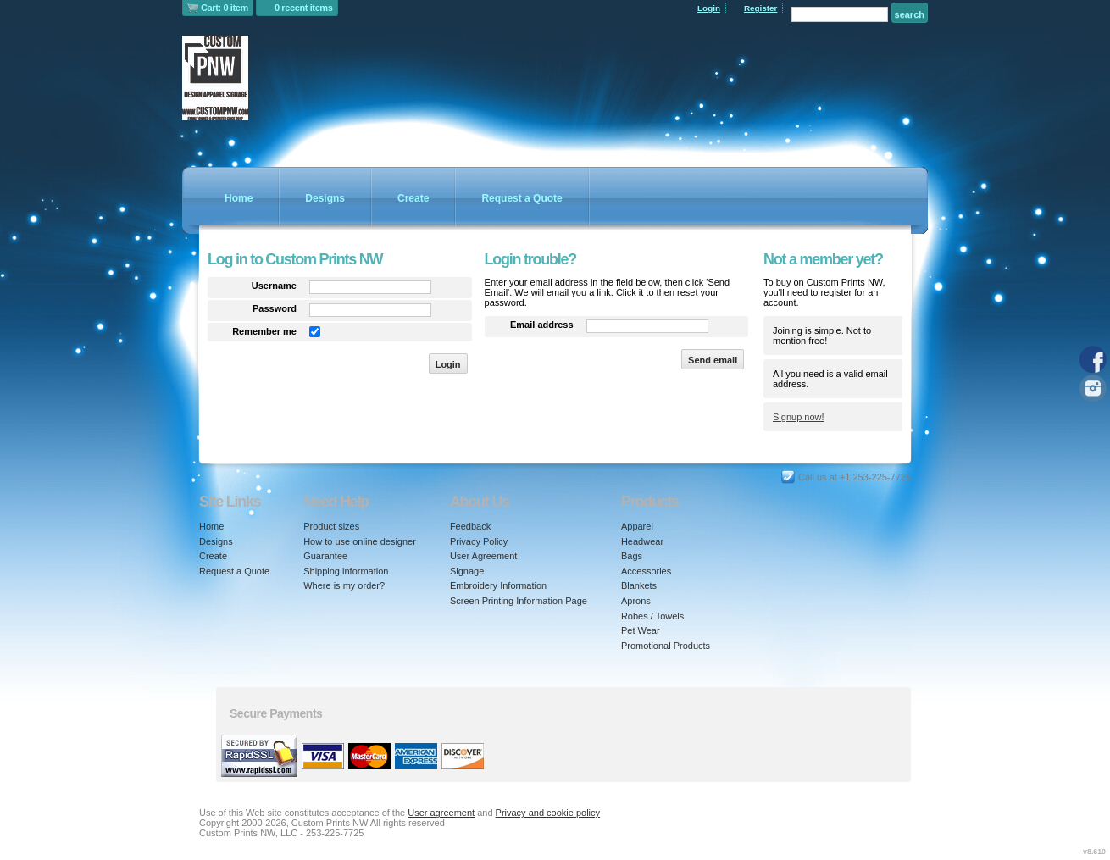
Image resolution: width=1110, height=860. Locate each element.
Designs (325, 198)
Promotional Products (665, 646)
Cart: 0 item (224, 8)
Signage (467, 571)
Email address (542, 324)
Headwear (642, 541)
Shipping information (345, 571)
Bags (631, 556)
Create (413, 198)
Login (708, 8)
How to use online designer (359, 541)
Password (275, 308)
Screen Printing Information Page (518, 601)
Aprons (636, 601)
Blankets (639, 585)
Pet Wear (640, 630)
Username (274, 285)
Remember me (264, 331)
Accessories (646, 571)
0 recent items (304, 8)
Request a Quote (521, 198)
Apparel (637, 526)
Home (239, 198)
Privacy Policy (479, 541)
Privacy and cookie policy (548, 812)
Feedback (470, 526)
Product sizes (331, 526)
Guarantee (325, 556)
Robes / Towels (652, 616)
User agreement (441, 812)
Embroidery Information (498, 585)
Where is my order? (344, 585)
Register (761, 8)
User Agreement (483, 556)
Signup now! (798, 417)
